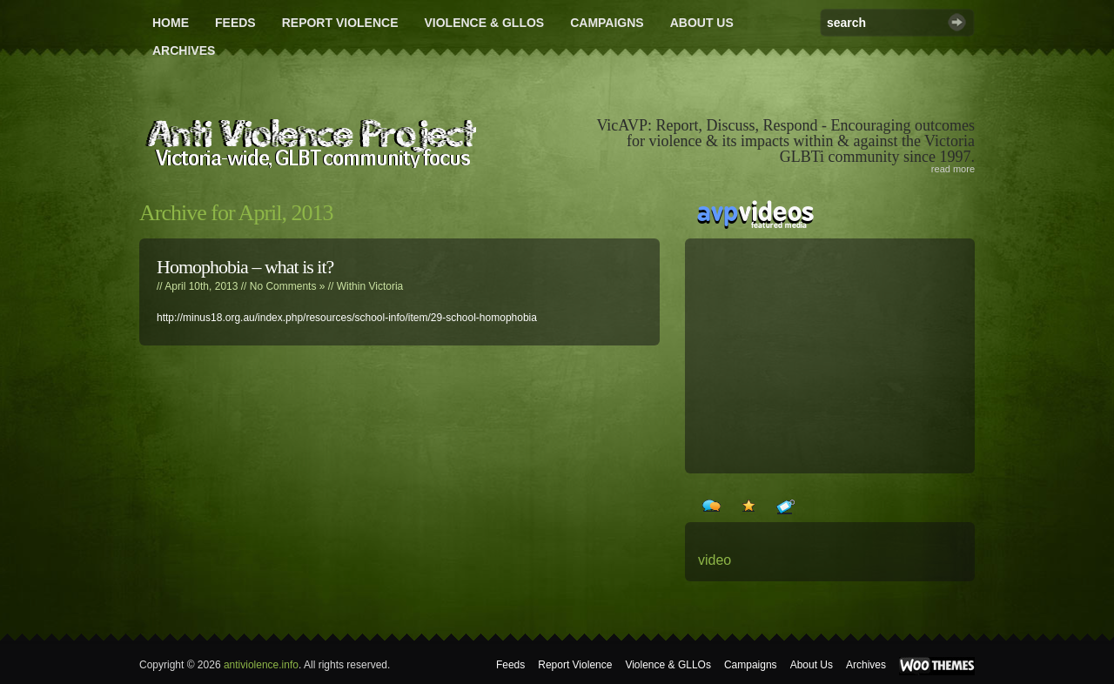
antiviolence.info (261, 665)
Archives (183, 50)
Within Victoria (370, 286)
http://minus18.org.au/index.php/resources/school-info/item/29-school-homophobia (347, 318)
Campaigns (607, 23)
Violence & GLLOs (484, 23)
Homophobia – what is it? (245, 267)
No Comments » (287, 286)
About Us (702, 23)
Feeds (235, 23)
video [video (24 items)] (714, 560)
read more (953, 169)
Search (957, 22)
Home (170, 23)
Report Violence (340, 23)
